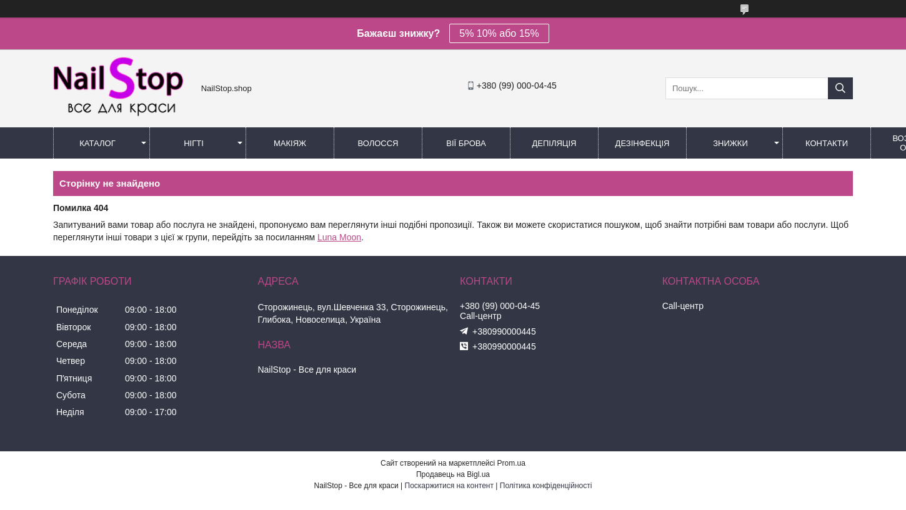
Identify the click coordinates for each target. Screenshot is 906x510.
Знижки (730, 143)
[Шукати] (840, 88)
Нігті (194, 143)
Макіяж (290, 143)
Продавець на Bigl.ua (453, 474)
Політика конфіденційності (546, 485)
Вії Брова (465, 143)
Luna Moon (339, 237)
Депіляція (554, 143)
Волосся (377, 143)
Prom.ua (511, 463)
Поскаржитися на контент (449, 485)
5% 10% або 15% (499, 33)
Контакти (826, 143)
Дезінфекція (642, 143)
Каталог (97, 143)
